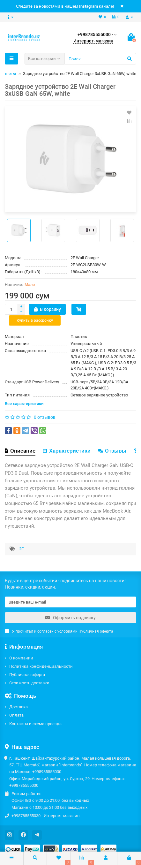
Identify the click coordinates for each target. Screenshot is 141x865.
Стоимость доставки (29, 672)
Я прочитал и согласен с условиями (59, 621)
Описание (20, 440)
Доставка (18, 696)
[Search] (100, 58)
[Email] (70, 591)
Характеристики (67, 440)
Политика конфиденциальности (41, 655)
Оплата (16, 704)
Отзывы (112, 440)
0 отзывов (45, 406)
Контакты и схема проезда (35, 713)
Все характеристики (24, 392)
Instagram (88, 6)
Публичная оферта (27, 664)
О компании (21, 647)
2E (21, 538)
